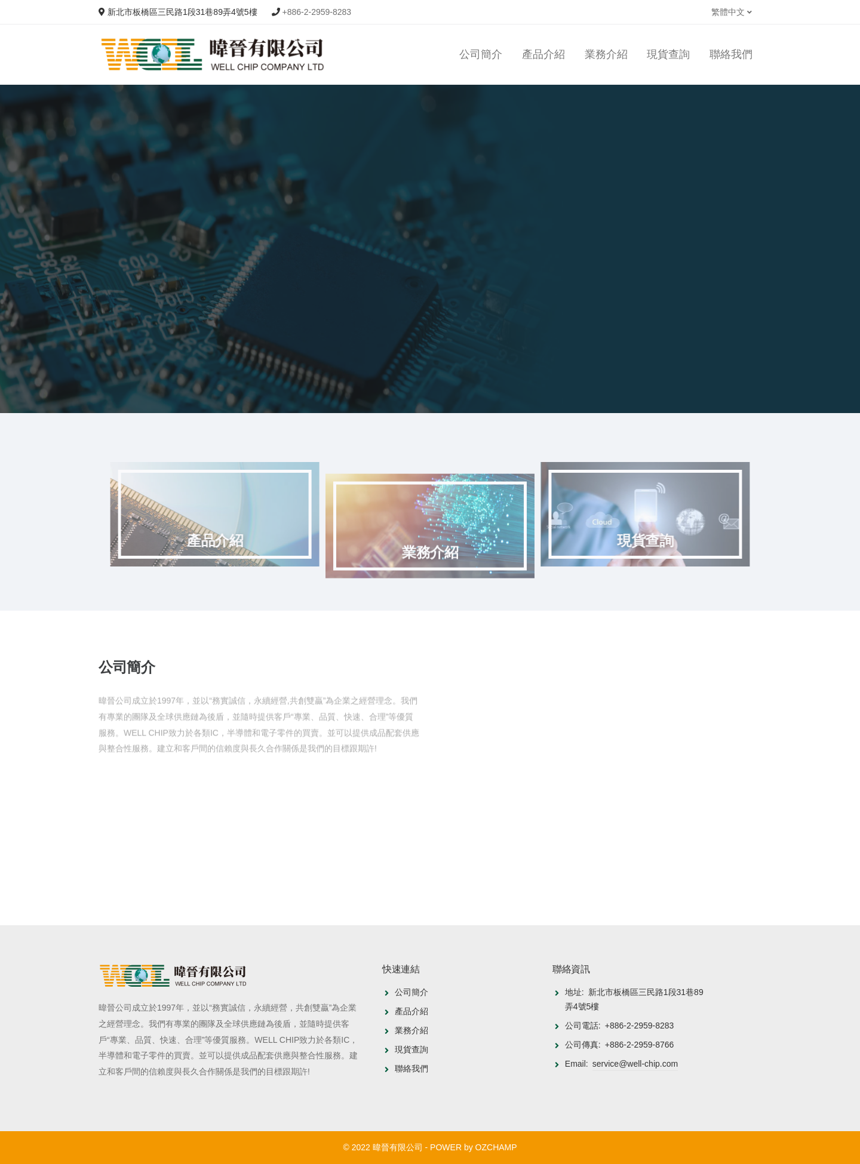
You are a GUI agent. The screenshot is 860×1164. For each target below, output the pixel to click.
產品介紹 (543, 54)
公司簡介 (480, 54)
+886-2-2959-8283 (317, 12)
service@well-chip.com (635, 1063)
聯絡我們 (731, 54)
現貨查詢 (668, 54)
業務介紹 (606, 54)
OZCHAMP (496, 1147)
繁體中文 (731, 12)
